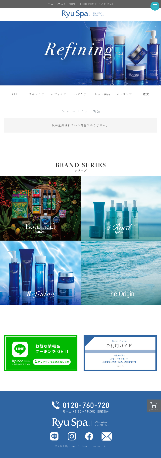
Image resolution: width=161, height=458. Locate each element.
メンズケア (124, 94)
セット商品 (102, 94)
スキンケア (37, 94)
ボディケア (59, 94)
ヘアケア (80, 94)
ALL (15, 94)
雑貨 (146, 94)
